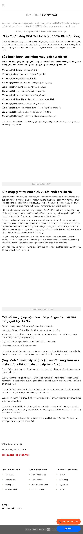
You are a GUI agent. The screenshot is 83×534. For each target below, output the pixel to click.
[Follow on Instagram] (40, 505)
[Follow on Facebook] (37, 505)
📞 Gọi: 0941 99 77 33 (68, 521)
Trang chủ (32, 15)
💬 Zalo (68, 528)
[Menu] (3, 5)
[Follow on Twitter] (43, 505)
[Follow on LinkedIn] (46, 505)
